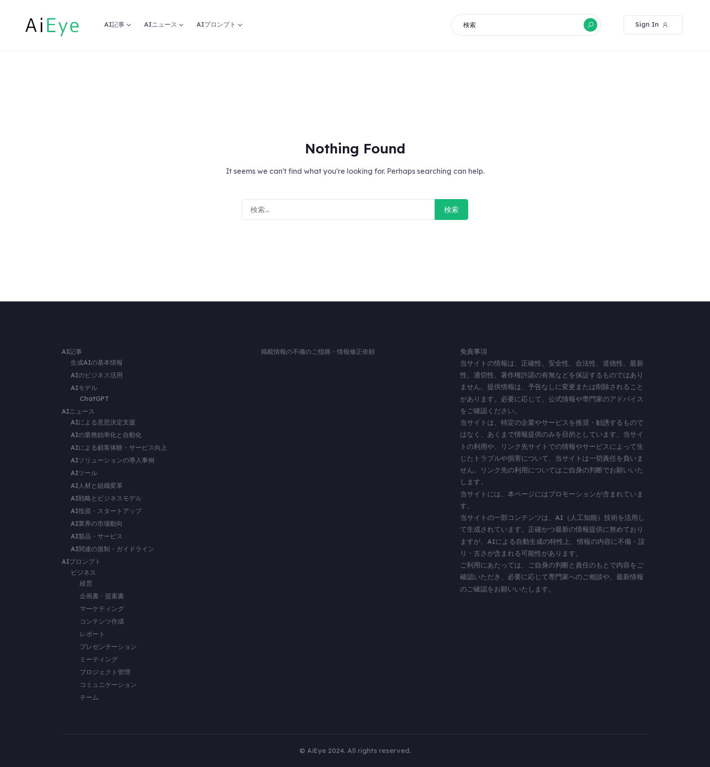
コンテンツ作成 (102, 621)
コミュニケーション (108, 685)
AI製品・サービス (97, 536)
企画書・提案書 (102, 596)
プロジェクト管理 (105, 672)
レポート (92, 634)
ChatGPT (94, 399)
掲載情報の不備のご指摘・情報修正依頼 (318, 352)
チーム (89, 697)
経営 (86, 583)
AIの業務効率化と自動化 (106, 435)
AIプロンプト (216, 24)
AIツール (84, 473)
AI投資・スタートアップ (106, 511)
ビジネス (83, 572)
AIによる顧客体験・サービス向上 (119, 447)
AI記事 (114, 24)
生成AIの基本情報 (97, 362)
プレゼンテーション (108, 647)
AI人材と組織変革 (97, 485)
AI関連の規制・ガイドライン (112, 549)
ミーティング (99, 659)
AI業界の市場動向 (97, 523)
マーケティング (102, 609)
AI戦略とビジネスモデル (106, 498)
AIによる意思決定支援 (103, 422)
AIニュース (160, 24)
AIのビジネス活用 (97, 375)
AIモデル (84, 388)
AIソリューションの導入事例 (112, 460)
